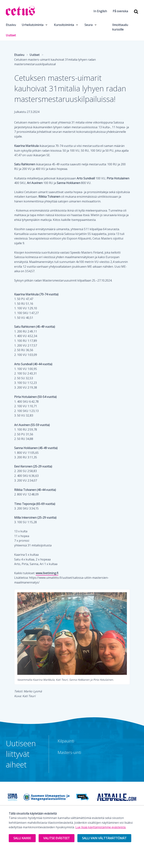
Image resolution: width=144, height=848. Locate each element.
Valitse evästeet (56, 838)
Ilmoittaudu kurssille (120, 27)
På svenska (120, 11)
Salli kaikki (22, 838)
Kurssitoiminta (64, 25)
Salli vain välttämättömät (104, 838)
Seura (88, 25)
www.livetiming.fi (47, 573)
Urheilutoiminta (32, 25)
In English (100, 11)
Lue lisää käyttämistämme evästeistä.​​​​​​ (100, 827)
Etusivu (11, 25)
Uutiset (11, 35)
